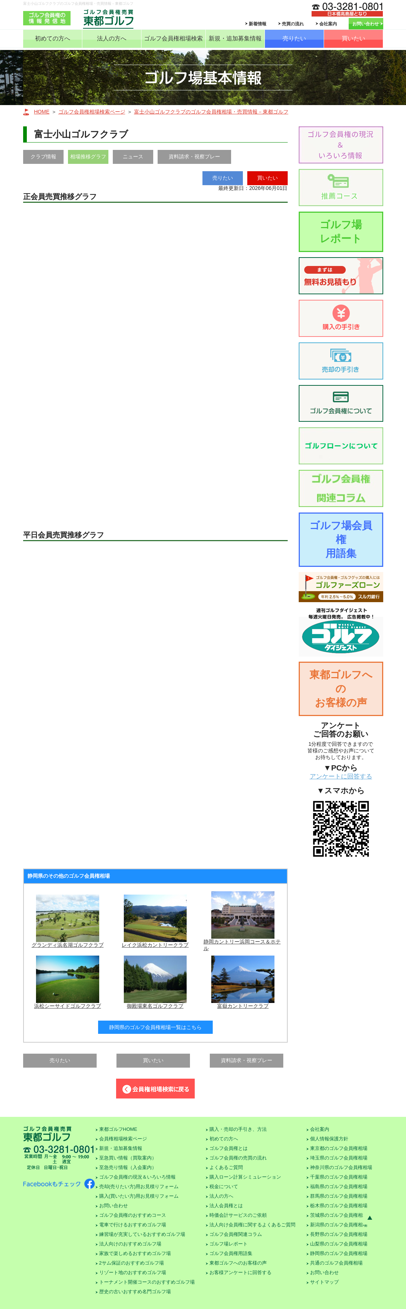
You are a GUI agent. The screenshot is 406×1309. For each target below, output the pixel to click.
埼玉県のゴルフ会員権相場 (338, 1158)
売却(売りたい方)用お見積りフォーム (139, 1186)
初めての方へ (52, 38)
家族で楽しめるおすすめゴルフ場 (135, 1253)
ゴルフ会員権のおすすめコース (132, 1215)
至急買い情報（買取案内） (128, 1158)
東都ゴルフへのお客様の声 (341, 688)
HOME (42, 112)
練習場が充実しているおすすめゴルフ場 (142, 1234)
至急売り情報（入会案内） (128, 1167)
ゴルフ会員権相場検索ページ (91, 112)
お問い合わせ (365, 23)
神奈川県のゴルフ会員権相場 (341, 1167)
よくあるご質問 (226, 1167)
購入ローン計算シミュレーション (245, 1177)
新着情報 (257, 23)
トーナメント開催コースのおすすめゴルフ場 (147, 1282)
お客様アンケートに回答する (240, 1272)
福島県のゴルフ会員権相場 (338, 1186)
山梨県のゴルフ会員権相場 (338, 1244)
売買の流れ (293, 23)
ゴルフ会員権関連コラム (235, 1234)
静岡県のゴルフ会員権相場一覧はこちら (155, 1027)
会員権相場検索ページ (123, 1138)
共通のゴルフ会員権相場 (336, 1263)
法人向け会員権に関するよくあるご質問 (252, 1224)
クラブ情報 (43, 156)
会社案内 (328, 23)
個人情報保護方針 (329, 1138)
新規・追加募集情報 (235, 38)
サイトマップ (324, 1282)
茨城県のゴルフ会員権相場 (338, 1215)
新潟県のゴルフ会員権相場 (338, 1224)
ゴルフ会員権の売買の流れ (238, 1158)
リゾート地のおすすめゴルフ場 (132, 1272)
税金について (223, 1186)
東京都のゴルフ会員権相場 (338, 1148)
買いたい (353, 38)
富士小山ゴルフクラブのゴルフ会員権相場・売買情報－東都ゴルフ (211, 112)
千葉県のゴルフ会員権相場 (338, 1177)
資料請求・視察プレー (194, 156)
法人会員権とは (226, 1205)
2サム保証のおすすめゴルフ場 (131, 1263)
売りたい (294, 38)
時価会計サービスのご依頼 (238, 1215)
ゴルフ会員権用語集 (230, 1253)
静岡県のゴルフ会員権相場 (338, 1253)
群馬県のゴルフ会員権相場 (338, 1196)
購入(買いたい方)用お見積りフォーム (139, 1196)
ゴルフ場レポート (341, 231)
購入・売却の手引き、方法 (238, 1129)
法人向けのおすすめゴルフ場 (130, 1244)
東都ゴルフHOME (118, 1129)
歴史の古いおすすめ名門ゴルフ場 (135, 1291)
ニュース (133, 156)
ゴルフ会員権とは (228, 1148)
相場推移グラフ (88, 156)
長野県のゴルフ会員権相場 (338, 1234)
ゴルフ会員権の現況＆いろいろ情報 (137, 1177)
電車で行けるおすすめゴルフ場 (132, 1224)
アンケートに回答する (341, 776)
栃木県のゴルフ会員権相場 (338, 1205)
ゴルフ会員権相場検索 (173, 38)
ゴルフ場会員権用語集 (340, 539)
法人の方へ (111, 38)
